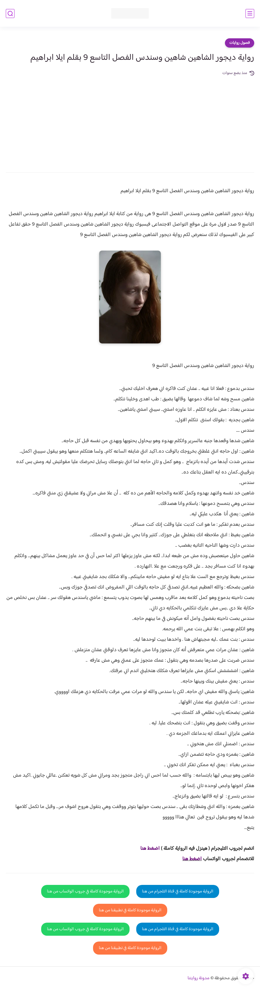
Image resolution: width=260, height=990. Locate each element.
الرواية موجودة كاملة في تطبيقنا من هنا (130, 910)
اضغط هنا (192, 859)
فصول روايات (239, 42)
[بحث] (10, 13)
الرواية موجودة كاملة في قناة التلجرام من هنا (177, 891)
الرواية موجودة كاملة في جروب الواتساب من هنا (85, 891)
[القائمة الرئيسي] (250, 13)
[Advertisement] (130, 120)
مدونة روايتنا (199, 978)
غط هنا (147, 848)
